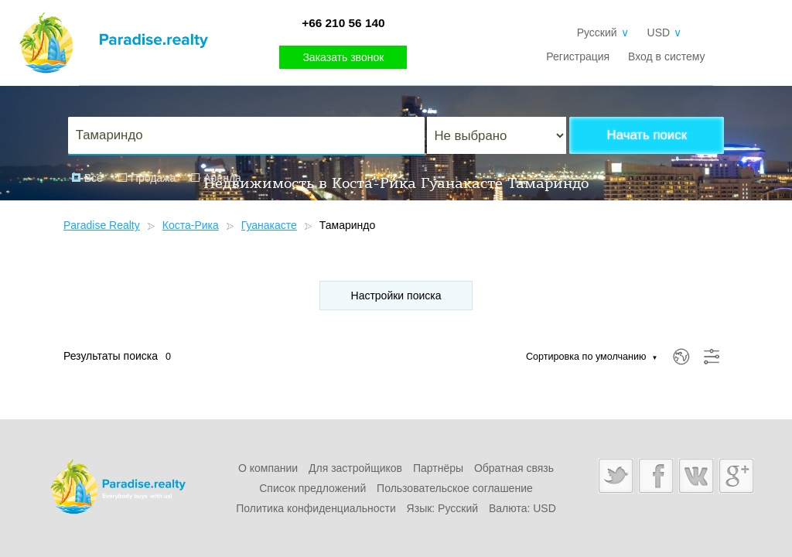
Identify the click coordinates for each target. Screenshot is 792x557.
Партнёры (438, 468)
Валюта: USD (522, 508)
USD (664, 32)
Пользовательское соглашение (455, 488)
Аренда (222, 178)
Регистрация (577, 56)
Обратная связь (514, 468)
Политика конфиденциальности (316, 508)
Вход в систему (666, 56)
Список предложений (312, 488)
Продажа (153, 178)
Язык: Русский (442, 508)
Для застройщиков (355, 468)
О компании (268, 468)
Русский (603, 32)
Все (93, 178)
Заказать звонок (343, 57)
